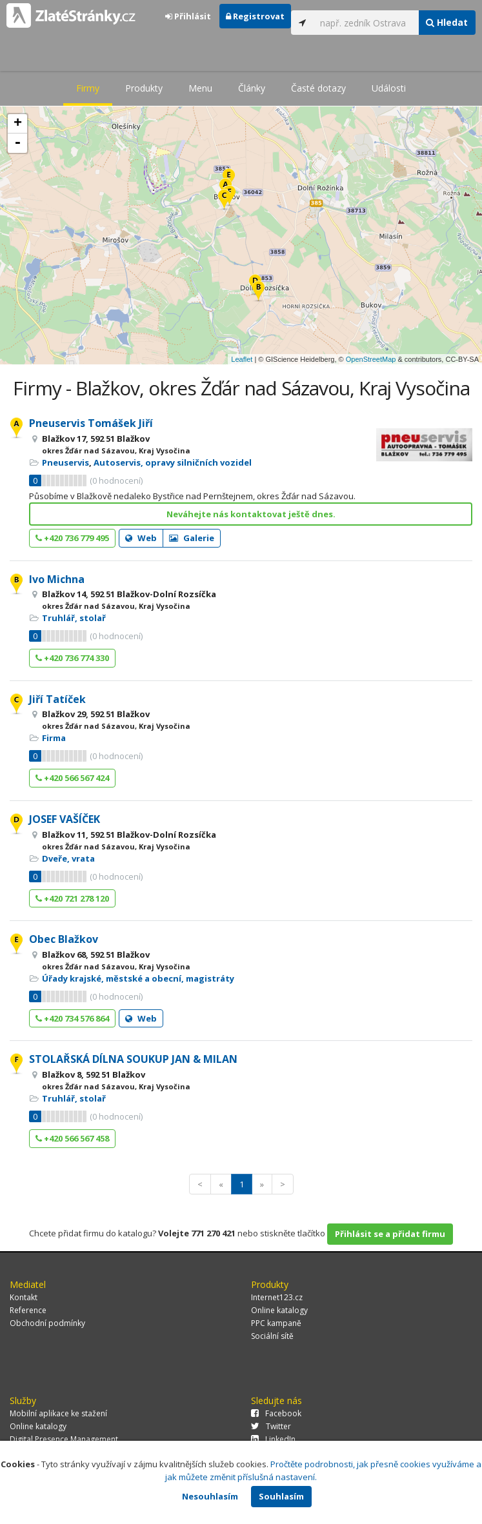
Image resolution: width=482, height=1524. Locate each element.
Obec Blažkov (63, 939)
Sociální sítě (272, 1336)
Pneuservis (65, 462)
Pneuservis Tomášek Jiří (91, 423)
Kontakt (23, 1297)
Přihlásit (188, 16)
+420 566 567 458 (72, 1138)
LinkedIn (273, 1439)
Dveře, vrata (68, 858)
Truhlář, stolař (74, 618)
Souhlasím (281, 1496)
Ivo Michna (57, 579)
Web (141, 538)
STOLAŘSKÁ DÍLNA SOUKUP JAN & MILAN (133, 1059)
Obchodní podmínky (47, 1323)
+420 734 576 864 (72, 1018)
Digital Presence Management (64, 1439)
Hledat (447, 22)
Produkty (144, 88)
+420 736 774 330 (72, 658)
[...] (366, 22)
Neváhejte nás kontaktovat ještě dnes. (251, 514)
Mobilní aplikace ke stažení (58, 1413)
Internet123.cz (277, 1297)
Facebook (276, 1413)
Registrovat (255, 16)
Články (251, 88)
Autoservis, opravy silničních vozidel (173, 462)
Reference (28, 1310)
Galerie (191, 538)
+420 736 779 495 (72, 538)
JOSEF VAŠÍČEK (64, 819)
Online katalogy (279, 1310)
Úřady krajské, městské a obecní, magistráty (138, 978)
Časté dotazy (318, 88)
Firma (54, 738)
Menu (200, 88)
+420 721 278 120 (72, 898)
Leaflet (241, 359)
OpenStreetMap (371, 359)
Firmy (87, 88)
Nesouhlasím (210, 1496)
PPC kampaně (276, 1323)
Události (389, 88)
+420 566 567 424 (72, 778)
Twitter (271, 1426)
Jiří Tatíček (57, 699)
